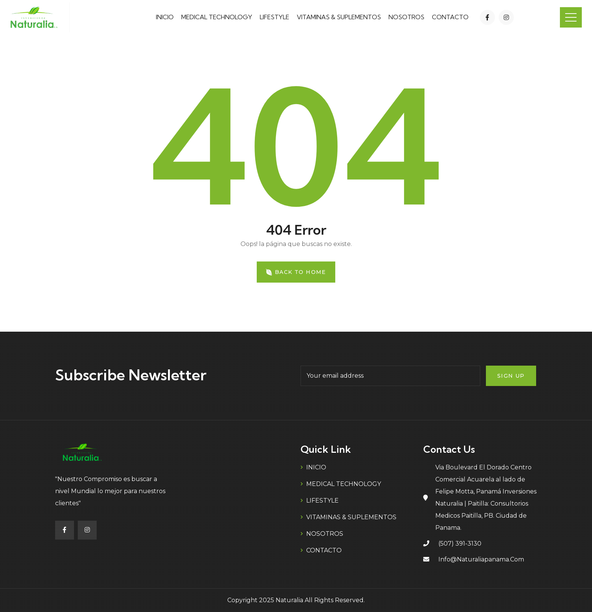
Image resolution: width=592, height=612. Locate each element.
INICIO (165, 17)
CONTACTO (450, 17)
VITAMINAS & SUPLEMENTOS (339, 17)
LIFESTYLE (274, 17)
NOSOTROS (406, 17)
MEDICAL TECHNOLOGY (216, 17)
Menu (571, 17)
